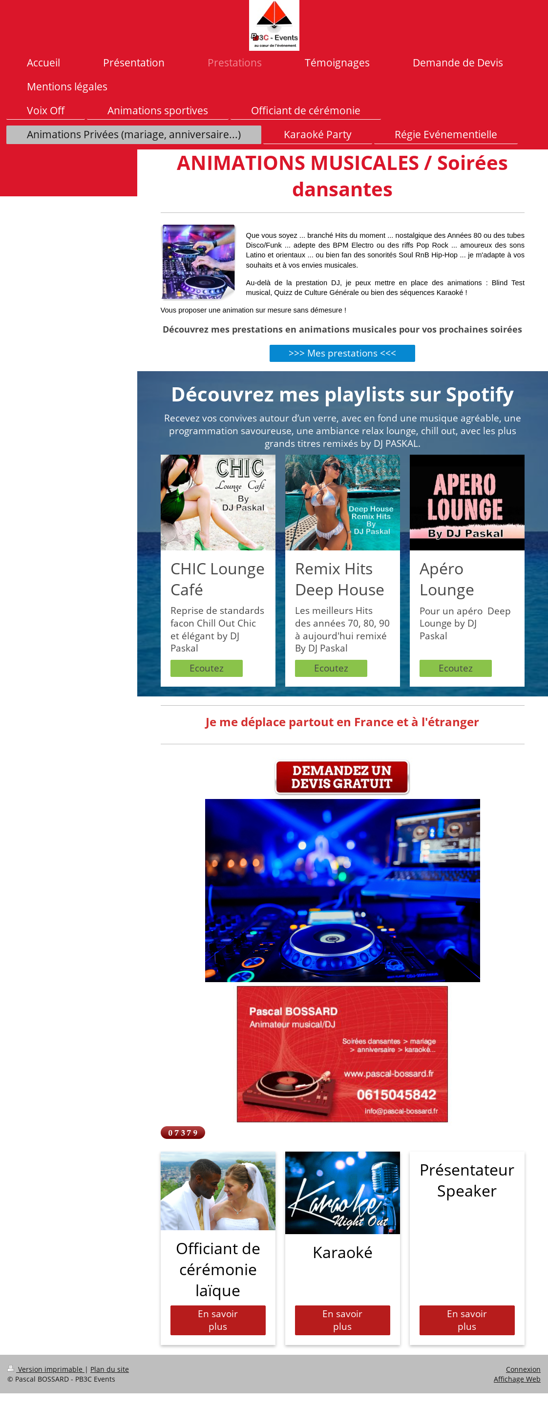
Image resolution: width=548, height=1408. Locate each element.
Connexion (523, 1369)
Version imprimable (45, 1369)
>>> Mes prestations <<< (342, 353)
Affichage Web (517, 1379)
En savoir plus (218, 1320)
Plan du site (109, 1369)
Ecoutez (207, 668)
